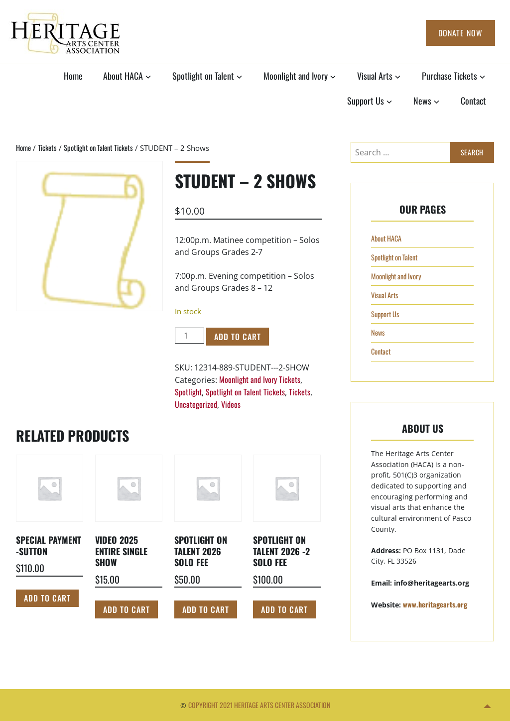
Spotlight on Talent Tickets (98, 147)
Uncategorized (196, 404)
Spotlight (188, 392)
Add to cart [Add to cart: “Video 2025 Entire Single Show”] (126, 609)
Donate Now (460, 33)
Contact (473, 100)
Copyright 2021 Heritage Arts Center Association (259, 705)
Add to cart (237, 337)
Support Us (365, 100)
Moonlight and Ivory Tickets (259, 379)
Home (73, 75)
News (422, 100)
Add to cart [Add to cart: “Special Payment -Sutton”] (47, 598)
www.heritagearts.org (435, 604)
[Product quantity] (189, 336)
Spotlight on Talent (203, 75)
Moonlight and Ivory (295, 75)
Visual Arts (374, 75)
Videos (231, 404)
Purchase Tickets (449, 75)
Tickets (47, 147)
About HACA (123, 75)
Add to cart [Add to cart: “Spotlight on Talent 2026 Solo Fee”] (205, 609)
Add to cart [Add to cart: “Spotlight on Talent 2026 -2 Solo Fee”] (284, 609)
